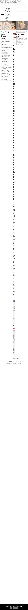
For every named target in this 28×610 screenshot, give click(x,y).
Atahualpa (19, 363)
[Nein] (26, 606)
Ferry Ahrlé (7, 9)
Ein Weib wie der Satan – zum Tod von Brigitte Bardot (22, 40)
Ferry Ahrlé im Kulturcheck (4, 45)
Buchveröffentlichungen (6, 47)
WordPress (14, 363)
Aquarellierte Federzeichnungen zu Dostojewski (6, 63)
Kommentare (25, 10)
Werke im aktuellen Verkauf (5, 42)
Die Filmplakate (4, 76)
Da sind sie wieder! (5, 74)
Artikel (18, 10)
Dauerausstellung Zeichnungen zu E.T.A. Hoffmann (6, 67)
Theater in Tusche (5, 70)
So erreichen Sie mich (6, 80)
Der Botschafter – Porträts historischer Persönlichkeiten (5, 55)
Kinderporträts (4, 52)
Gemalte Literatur (5, 59)
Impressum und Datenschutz (4, 78)
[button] (14, 325)
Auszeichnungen (5, 49)
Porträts (3, 50)
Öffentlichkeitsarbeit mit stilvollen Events (6, 72)
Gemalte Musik (4, 58)
